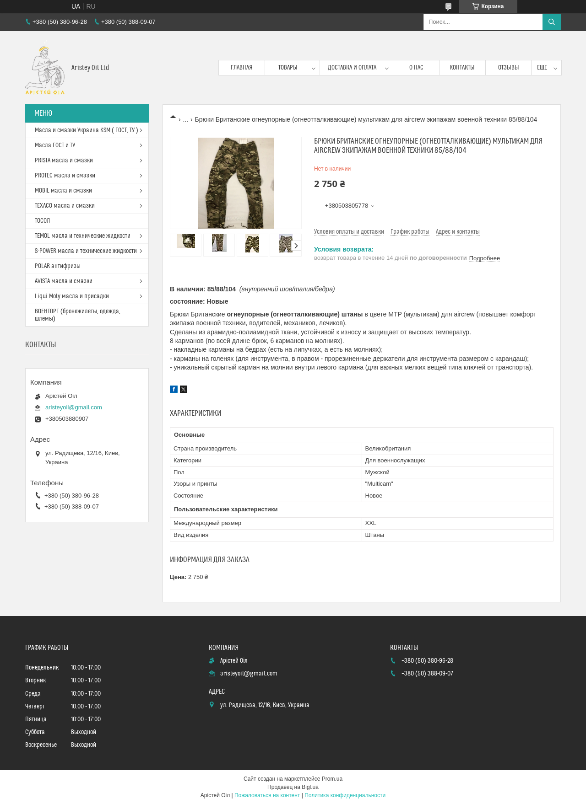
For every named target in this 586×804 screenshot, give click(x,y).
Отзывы (508, 67)
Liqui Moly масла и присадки (72, 296)
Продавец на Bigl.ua (293, 787)
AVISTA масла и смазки (63, 281)
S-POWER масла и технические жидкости (86, 251)
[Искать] (552, 22)
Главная (242, 67)
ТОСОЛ (42, 221)
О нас (416, 67)
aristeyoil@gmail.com (73, 407)
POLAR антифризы (58, 266)
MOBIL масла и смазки (63, 190)
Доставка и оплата (352, 67)
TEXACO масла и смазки (65, 205)
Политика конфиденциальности (344, 795)
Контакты (462, 67)
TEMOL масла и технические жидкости (82, 236)
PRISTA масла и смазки (64, 160)
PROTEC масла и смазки (65, 175)
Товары (288, 67)
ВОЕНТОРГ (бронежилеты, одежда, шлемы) (77, 315)
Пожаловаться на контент (267, 795)
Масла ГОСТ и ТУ (55, 145)
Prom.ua (332, 779)
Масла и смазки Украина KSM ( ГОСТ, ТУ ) (86, 130)
